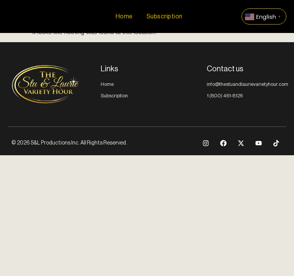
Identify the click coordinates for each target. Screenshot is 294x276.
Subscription (165, 16)
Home (124, 16)
